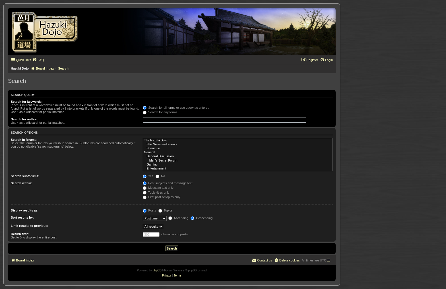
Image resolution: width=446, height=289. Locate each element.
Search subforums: (25, 176)
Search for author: (24, 119)
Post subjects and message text (167, 183)
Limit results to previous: (29, 225)
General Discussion (237, 156)
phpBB (157, 270)
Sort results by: (22, 217)
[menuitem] (38, 59)
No (160, 176)
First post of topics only (161, 197)
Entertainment (237, 169)
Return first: (20, 234)
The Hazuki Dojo (237, 141)
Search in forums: (24, 139)
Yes (148, 176)
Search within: (21, 183)
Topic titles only (156, 192)
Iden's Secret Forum (237, 161)
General (237, 152)
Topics (165, 210)
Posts (149, 210)
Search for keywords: (27, 101)
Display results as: (24, 210)
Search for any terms (160, 112)
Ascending (178, 218)
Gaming (237, 165)
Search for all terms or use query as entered (176, 107)
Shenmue (237, 148)
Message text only (158, 187)
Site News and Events (237, 144)
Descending (201, 218)
